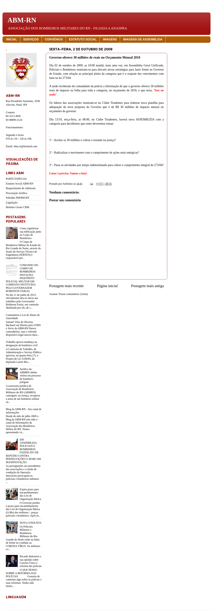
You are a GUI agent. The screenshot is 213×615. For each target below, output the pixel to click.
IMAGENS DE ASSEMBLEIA (142, 39)
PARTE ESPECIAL (16, 178)
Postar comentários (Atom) (73, 294)
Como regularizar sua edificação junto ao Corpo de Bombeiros (30, 233)
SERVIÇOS (31, 39)
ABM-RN (21, 20)
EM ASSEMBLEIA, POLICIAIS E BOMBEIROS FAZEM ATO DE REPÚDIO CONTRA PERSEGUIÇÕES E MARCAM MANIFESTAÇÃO (23, 451)
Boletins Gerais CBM (17, 207)
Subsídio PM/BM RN (17, 197)
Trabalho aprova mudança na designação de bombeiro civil (21, 344)
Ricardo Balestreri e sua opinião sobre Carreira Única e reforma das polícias (30, 561)
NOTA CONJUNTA (30, 522)
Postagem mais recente (66, 286)
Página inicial (107, 286)
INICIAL (11, 39)
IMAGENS (110, 39)
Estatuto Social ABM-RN (19, 183)
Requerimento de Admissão (21, 188)
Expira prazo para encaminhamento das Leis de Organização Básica (30, 494)
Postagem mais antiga (147, 286)
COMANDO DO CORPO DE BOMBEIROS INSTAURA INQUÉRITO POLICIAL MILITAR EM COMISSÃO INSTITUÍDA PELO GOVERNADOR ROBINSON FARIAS (22, 278)
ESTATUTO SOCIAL (83, 39)
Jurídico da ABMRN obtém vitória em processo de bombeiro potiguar (30, 376)
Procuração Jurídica (16, 193)
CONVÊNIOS (54, 39)
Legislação (11, 202)
